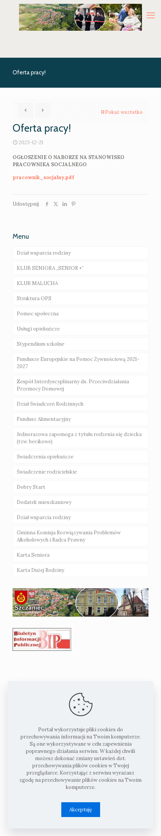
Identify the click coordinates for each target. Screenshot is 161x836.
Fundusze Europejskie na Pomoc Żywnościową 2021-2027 (78, 363)
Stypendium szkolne (40, 344)
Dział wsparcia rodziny (44, 253)
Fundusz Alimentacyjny (44, 419)
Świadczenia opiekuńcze (45, 456)
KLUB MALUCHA (37, 283)
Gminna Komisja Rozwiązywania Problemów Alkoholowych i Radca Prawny (69, 536)
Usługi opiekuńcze (38, 329)
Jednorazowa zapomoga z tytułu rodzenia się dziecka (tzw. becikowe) (79, 438)
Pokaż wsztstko (121, 112)
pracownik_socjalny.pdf (43, 177)
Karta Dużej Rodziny (40, 570)
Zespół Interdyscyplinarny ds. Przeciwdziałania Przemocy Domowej (73, 385)
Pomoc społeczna (38, 313)
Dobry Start (31, 487)
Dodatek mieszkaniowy (44, 502)
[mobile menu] (150, 15)
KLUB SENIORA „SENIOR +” (50, 268)
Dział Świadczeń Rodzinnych (50, 404)
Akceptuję (80, 809)
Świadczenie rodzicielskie (47, 472)
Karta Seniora (33, 555)
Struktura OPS (34, 298)
